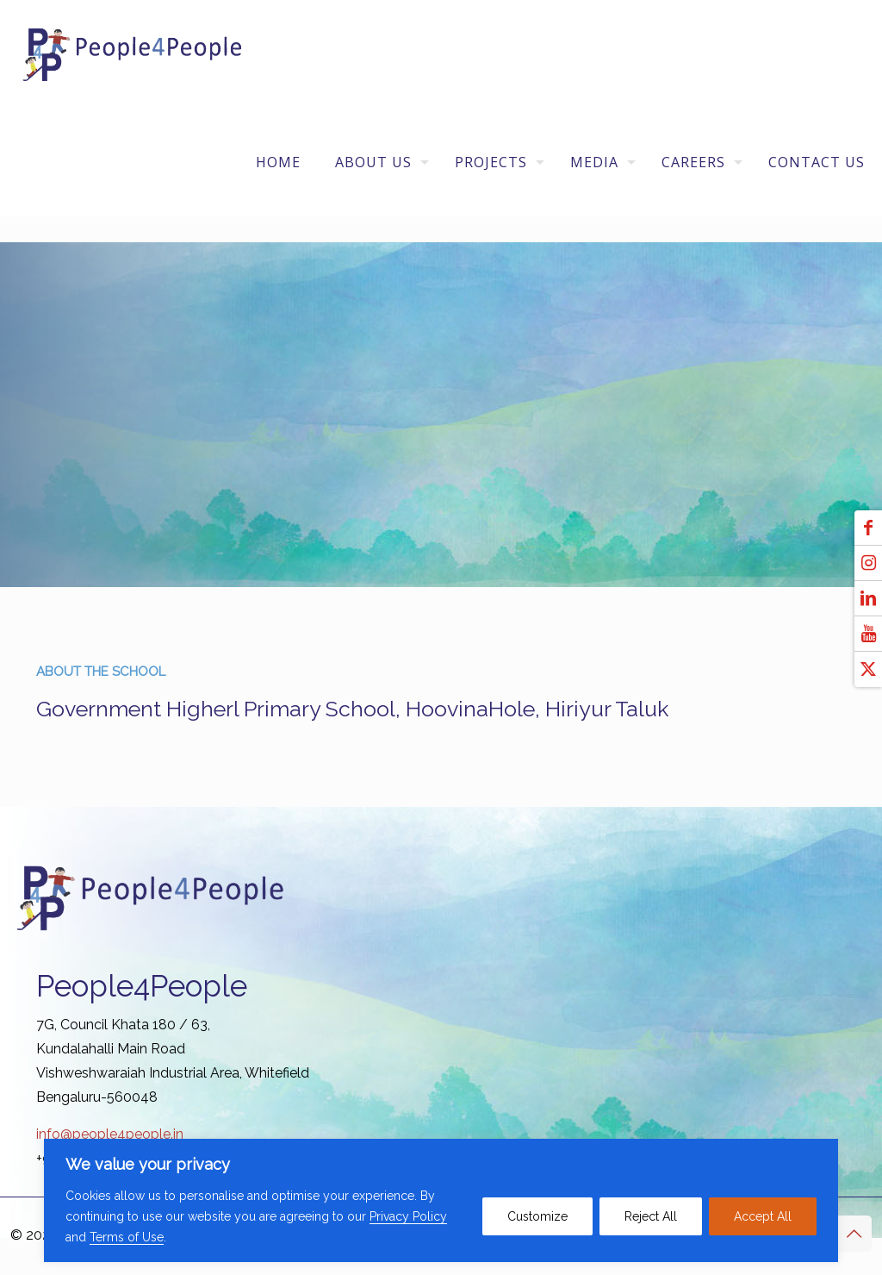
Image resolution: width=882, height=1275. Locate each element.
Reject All (650, 1216)
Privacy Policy (408, 1216)
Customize (537, 1216)
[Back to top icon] (853, 1234)
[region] (441, 1200)
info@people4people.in (109, 1134)
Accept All (763, 1216)
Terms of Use (127, 1237)
